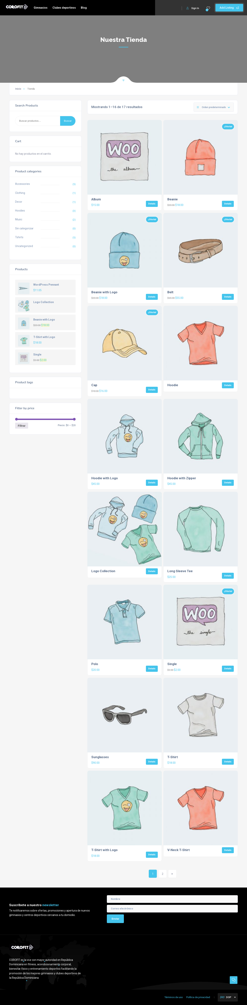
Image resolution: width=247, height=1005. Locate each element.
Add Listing (229, 7)
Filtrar (21, 425)
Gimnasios (40, 7)
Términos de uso (173, 997)
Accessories (22, 183)
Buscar (68, 120)
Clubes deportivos (64, 7)
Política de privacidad (198, 997)
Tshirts (19, 237)
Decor (18, 201)
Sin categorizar (24, 228)
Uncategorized (24, 246)
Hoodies (20, 210)
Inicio (18, 89)
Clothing (20, 192)
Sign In (192, 8)
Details (151, 203)
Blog (84, 7)
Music (18, 219)
